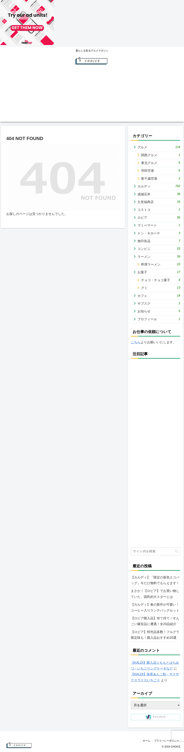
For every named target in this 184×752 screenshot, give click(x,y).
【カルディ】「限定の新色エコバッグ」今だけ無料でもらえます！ (155, 580)
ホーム (146, 740)
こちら (136, 342)
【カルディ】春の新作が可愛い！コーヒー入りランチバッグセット (155, 607)
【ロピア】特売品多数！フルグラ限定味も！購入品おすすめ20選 (155, 634)
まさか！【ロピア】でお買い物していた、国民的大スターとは (155, 593)
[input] (155, 551)
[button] (176, 551)
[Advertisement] (92, 96)
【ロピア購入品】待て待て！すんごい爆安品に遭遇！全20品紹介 (155, 621)
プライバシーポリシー (166, 740)
